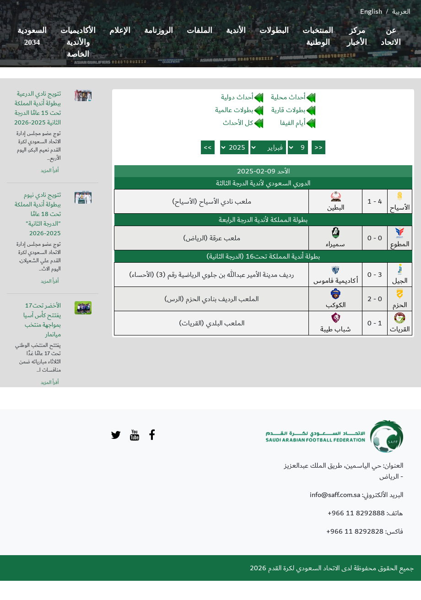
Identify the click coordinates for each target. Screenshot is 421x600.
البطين (335, 201)
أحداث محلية (288, 97)
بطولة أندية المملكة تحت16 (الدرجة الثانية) (263, 256)
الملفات (199, 30)
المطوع (399, 238)
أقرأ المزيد (50, 171)
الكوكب (335, 299)
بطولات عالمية (234, 110)
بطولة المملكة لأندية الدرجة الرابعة (263, 220)
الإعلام (119, 30)
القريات (400, 323)
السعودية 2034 (32, 36)
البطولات (274, 30)
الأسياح (400, 201)
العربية (401, 11)
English (371, 11)
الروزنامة (158, 30)
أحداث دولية (237, 97)
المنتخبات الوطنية (317, 36)
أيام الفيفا (292, 123)
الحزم (400, 299)
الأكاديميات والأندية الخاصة (78, 42)
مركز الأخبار (357, 36)
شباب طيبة (335, 323)
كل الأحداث (238, 123)
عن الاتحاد (391, 36)
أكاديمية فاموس (335, 275)
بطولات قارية (288, 110)
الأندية (236, 30)
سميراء (335, 238)
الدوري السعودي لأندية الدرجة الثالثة (263, 183)
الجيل (399, 275)
